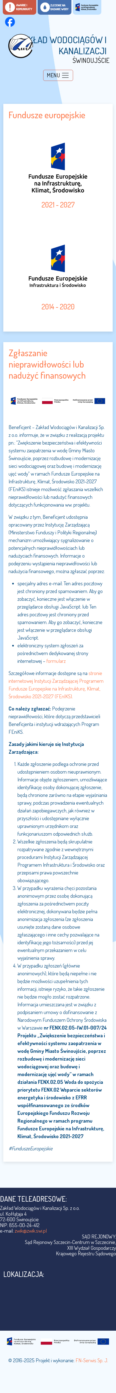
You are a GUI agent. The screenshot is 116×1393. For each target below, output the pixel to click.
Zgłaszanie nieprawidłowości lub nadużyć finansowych (47, 364)
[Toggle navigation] (58, 75)
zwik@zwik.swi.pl (31, 1230)
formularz (56, 661)
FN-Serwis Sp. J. (92, 1360)
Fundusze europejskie (47, 114)
